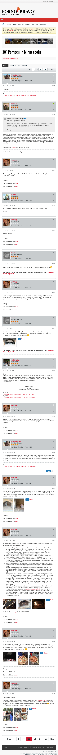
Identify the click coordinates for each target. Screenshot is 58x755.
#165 (53, 694)
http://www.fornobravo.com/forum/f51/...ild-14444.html (18, 394)
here (16, 183)
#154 (53, 205)
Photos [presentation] (24, 65)
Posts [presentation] (5, 65)
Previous (10, 739)
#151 (53, 86)
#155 (53, 230)
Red (6, 747)
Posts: (26, 80)
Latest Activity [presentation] (15, 65)
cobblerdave (15, 360)
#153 (53, 171)
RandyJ (14, 194)
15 (46, 739)
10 (23, 739)
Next (52, 739)
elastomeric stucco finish (33, 589)
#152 (53, 114)
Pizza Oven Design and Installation (21, 24)
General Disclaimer (38, 747)
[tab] (5, 65)
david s (14, 103)
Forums (19, 747)
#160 (53, 416)
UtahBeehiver (16, 75)
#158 (53, 329)
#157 (53, 292)
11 (29, 739)
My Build (11, 274)
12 (35, 739)
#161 (53, 452)
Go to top (50, 747)
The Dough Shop (42, 700)
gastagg (14, 160)
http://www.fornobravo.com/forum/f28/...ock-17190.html (19, 397)
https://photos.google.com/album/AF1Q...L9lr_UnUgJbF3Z (20, 95)
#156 (53, 263)
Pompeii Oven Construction (39, 24)
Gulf (12, 253)
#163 (53, 540)
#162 (53, 488)
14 (40, 739)
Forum (8, 24)
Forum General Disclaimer (10, 58)
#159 (53, 371)
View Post (25, 118)
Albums (26, 747)
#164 (53, 641)
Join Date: (14, 80)
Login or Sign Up (49, 1)
